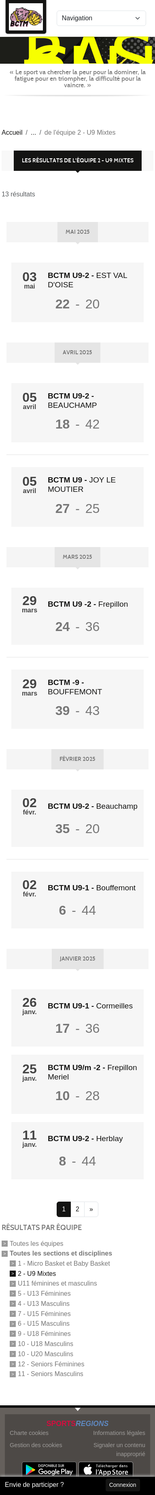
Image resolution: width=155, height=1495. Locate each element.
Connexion (122, 1485)
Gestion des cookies (36, 1445)
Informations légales (119, 1433)
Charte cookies (29, 1433)
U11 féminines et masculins (57, 1283)
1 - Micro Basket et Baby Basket (64, 1263)
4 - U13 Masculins (44, 1303)
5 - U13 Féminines (44, 1293)
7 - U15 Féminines (44, 1313)
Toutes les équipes (37, 1243)
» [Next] (91, 1209)
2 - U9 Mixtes (37, 1273)
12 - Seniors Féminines (51, 1363)
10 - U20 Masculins (45, 1354)
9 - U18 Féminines (44, 1333)
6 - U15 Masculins (44, 1323)
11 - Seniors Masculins (50, 1373)
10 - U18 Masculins (45, 1343)
